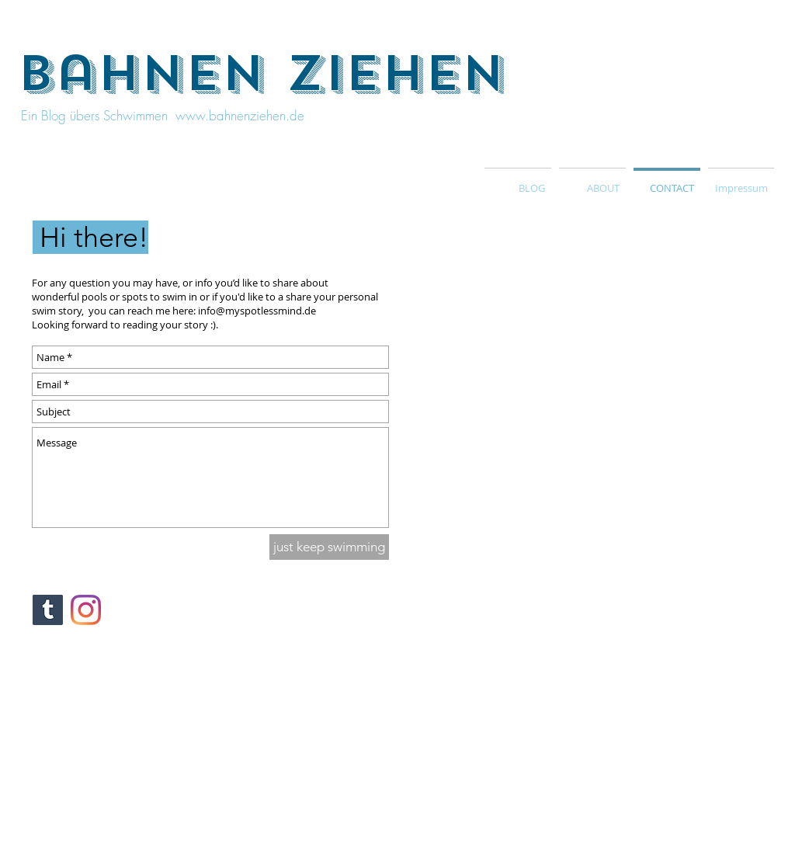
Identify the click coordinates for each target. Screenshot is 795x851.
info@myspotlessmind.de (257, 311)
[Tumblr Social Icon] (48, 610)
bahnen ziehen (261, 73)
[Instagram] (86, 610)
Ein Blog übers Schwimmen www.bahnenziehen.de (160, 115)
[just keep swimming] (329, 547)
